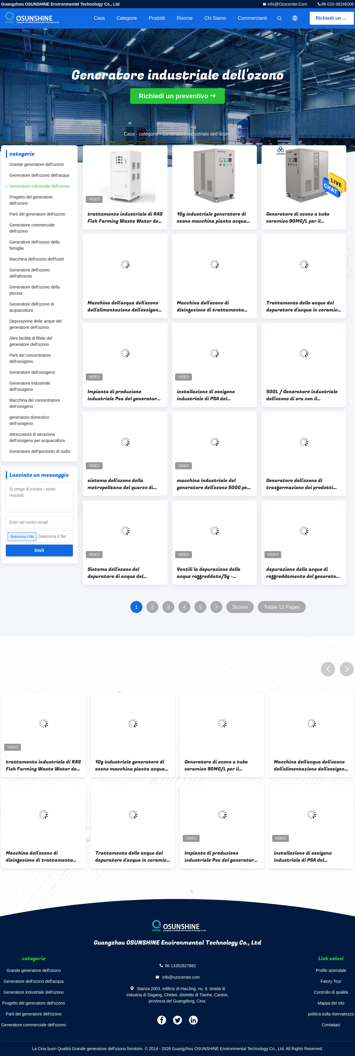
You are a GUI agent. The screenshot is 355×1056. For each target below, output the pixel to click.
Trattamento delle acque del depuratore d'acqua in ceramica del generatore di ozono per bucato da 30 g (303, 306)
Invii (39, 550)
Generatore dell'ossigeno (32, 372)
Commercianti (252, 18)
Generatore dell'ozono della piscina (34, 290)
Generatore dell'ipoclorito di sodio (39, 451)
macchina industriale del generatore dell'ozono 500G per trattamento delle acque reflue (214, 484)
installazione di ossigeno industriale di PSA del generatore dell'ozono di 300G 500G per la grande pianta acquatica (211, 395)
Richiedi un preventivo (335, 18)
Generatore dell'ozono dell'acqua (39, 175)
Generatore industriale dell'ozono (39, 186)
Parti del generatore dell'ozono (37, 214)
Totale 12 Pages (282, 607)
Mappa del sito (331, 1003)
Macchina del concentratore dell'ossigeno (34, 403)
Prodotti (157, 18)
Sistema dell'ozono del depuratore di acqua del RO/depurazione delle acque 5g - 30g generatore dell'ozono (125, 573)
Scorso (240, 607)
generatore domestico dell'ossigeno (29, 420)
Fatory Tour (331, 981)
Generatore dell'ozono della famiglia (34, 245)
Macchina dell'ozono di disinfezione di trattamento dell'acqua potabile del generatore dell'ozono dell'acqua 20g (214, 306)
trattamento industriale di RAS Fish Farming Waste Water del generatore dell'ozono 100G (125, 218)
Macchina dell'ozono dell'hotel (36, 259)
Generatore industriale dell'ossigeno (29, 386)
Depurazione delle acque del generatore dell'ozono (35, 324)
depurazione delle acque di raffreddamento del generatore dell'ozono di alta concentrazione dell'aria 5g (303, 573)
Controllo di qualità (331, 992)
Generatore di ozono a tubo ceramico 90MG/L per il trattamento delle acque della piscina (302, 218)
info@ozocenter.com (287, 4)
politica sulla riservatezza (331, 1014)
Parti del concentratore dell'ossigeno (30, 358)
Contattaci (331, 1024)
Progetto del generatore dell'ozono (31, 200)
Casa (99, 18)
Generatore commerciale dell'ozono (32, 228)
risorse (184, 18)
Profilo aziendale (331, 970)
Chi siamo (215, 18)
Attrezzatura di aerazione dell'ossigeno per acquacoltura (37, 437)
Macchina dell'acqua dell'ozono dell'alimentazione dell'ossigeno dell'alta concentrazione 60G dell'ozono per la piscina (124, 306)
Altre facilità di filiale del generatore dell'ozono (30, 341)
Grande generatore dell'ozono (36, 164)
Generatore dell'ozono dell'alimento (29, 273)
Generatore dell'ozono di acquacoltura (31, 307)
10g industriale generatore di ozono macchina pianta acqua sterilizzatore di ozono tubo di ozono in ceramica (212, 218)
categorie (127, 18)
